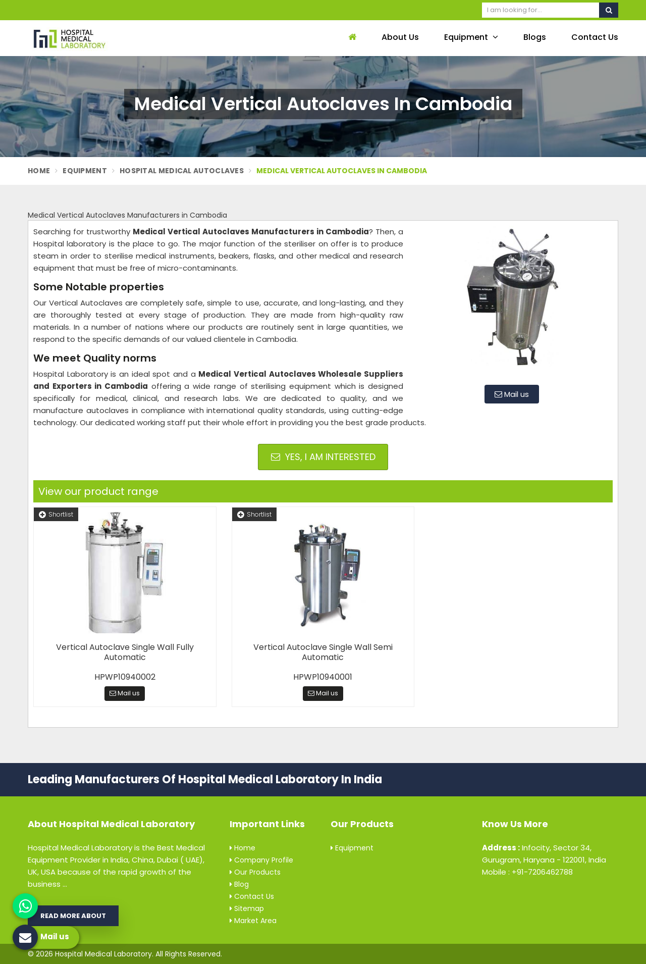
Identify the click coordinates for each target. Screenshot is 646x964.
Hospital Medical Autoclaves (182, 171)
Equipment (471, 37)
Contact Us (594, 37)
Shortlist (56, 514)
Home (39, 171)
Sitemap (247, 908)
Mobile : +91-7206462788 (527, 872)
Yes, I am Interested (323, 456)
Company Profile (261, 860)
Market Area (253, 921)
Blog (239, 884)
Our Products (255, 872)
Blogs (534, 37)
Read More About (73, 916)
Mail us (512, 394)
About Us (400, 37)
